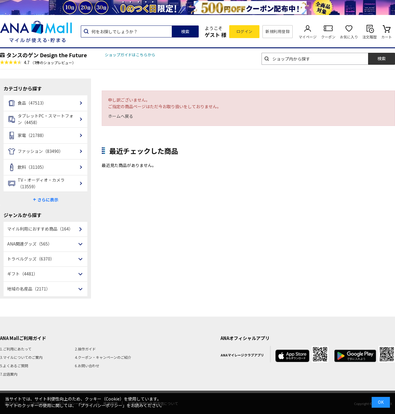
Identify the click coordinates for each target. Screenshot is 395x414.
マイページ (308, 36)
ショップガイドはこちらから (130, 55)
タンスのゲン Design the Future (46, 55)
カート (386, 36)
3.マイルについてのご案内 (21, 357)
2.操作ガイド (85, 348)
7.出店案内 (8, 374)
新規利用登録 (277, 31)
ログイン (244, 31)
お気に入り (349, 36)
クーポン (328, 36)
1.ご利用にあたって (15, 348)
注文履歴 (369, 36)
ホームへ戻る (120, 116)
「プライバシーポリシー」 (101, 405)
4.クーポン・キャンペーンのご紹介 (103, 357)
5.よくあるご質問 (14, 365)
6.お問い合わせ (87, 365)
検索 (185, 31)
